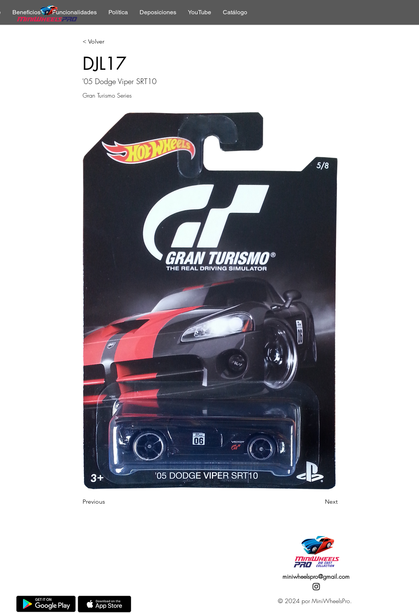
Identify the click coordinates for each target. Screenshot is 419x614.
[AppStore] (104, 604)
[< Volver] (107, 42)
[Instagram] (316, 586)
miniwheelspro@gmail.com (316, 576)
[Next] (319, 501)
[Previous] (107, 501)
